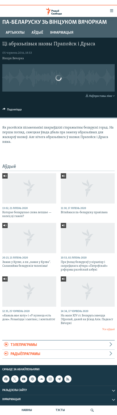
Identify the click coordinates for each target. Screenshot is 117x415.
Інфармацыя (61, 33)
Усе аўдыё (108, 329)
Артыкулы (15, 33)
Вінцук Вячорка (13, 58)
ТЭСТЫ (60, 410)
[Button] (12, 110)
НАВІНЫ (27, 410)
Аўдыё (37, 33)
